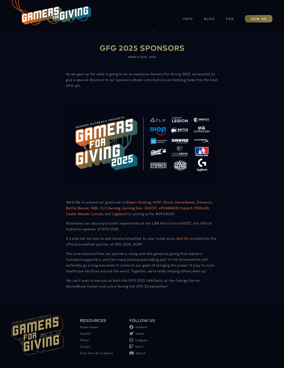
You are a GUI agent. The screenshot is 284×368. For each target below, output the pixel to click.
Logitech (119, 213)
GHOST (151, 207)
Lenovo (97, 213)
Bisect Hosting (138, 202)
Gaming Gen (132, 207)
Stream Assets (89, 327)
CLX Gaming (110, 207)
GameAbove (185, 202)
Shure (168, 202)
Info (188, 18)
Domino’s (204, 202)
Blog (209, 18)
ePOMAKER (168, 207)
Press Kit (85, 333)
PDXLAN (202, 207)
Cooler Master (77, 213)
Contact (85, 346)
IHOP (157, 202)
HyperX (186, 207)
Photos (84, 340)
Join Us (258, 18)
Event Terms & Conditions (96, 353)
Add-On (182, 238)
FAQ (230, 18)
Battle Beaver (77, 207)
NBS (94, 207)
